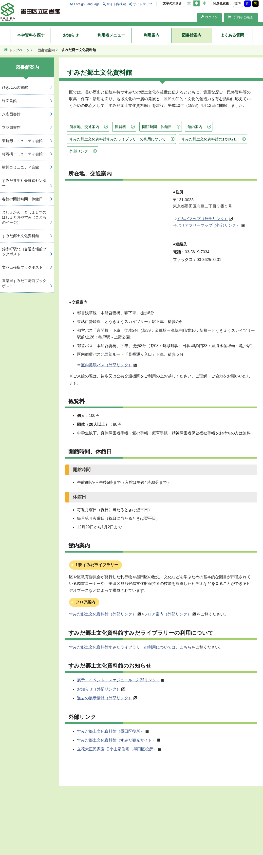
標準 (237, 3)
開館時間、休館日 (157, 127)
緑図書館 (9, 101)
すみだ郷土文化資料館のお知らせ (209, 139)
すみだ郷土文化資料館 (20, 236)
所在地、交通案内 (84, 127)
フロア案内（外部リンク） (167, 614)
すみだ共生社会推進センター (24, 183)
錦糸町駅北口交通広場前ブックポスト (24, 251)
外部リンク (79, 151)
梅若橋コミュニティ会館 (22, 154)
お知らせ (71, 35)
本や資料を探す (31, 35)
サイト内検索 (116, 4)
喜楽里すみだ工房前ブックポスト (24, 283)
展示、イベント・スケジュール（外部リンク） (118, 680)
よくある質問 (232, 35)
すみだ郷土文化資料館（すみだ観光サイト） (116, 740)
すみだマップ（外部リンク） (202, 219)
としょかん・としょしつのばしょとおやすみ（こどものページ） (24, 217)
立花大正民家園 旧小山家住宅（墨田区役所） (117, 749)
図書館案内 (192, 35)
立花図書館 (11, 127)
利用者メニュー (111, 35)
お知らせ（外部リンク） (98, 689)
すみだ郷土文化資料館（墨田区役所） (110, 731)
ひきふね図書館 (15, 87)
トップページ (19, 50)
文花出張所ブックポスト (22, 267)
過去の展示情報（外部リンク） (104, 698)
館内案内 (195, 127)
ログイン (209, 17)
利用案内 (151, 35)
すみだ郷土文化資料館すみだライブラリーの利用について (118, 139)
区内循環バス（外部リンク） (106, 365)
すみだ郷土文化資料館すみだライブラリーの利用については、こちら (130, 647)
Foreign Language (87, 4)
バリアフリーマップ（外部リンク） (208, 225)
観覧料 (120, 127)
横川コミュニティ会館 (20, 167)
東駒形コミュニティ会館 (22, 141)
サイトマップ (142, 4)
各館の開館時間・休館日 (22, 199)
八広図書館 (11, 114)
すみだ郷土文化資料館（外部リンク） (102, 614)
